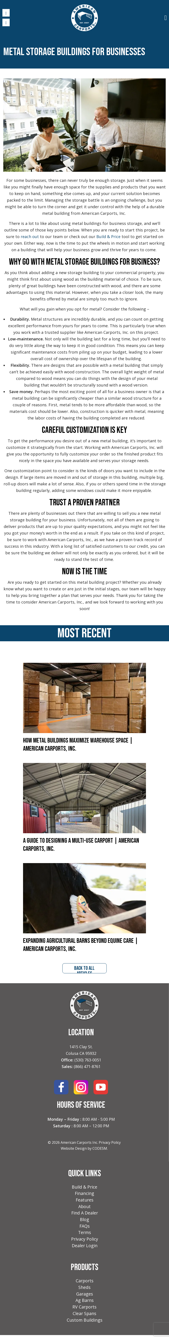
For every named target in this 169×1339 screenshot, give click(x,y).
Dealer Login (85, 1248)
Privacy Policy (110, 1142)
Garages (84, 1297)
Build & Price (85, 1187)
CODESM (99, 1148)
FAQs (84, 1228)
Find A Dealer (84, 1214)
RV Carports (84, 1310)
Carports (84, 1283)
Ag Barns (84, 1303)
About (84, 1207)
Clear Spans (84, 1317)
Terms (84, 1234)
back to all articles (84, 969)
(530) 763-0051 (87, 1060)
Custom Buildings (84, 1324)
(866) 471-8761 (87, 1067)
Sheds (84, 1290)
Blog (84, 1221)
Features (85, 1200)
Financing (85, 1194)
